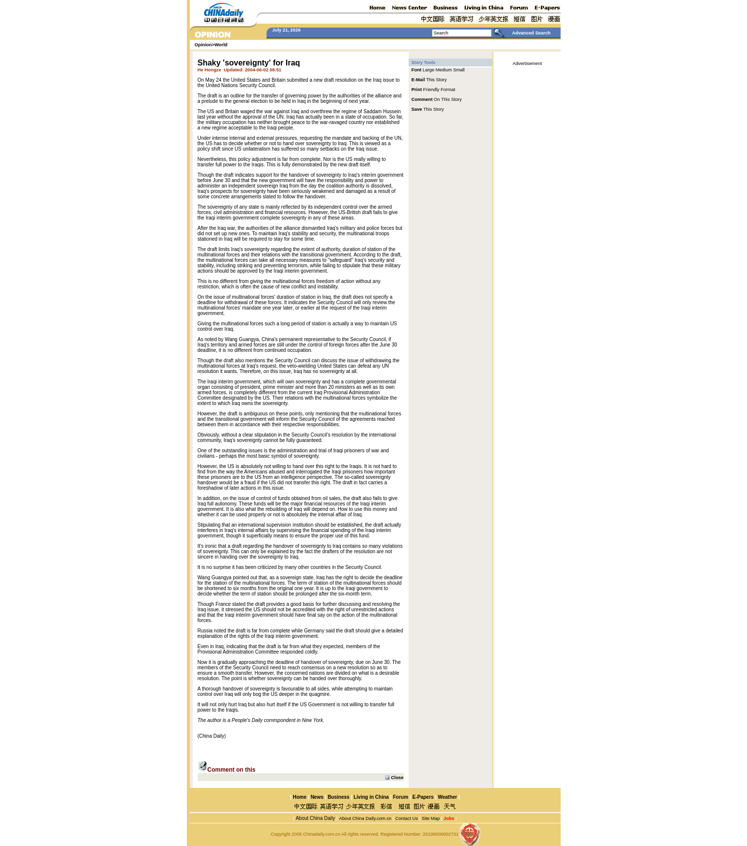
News (317, 797)
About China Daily (315, 818)
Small (459, 69)
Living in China (371, 797)
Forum (400, 797)
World (220, 44)
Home (299, 797)
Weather (446, 797)
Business (338, 797)
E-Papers (422, 797)
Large (428, 69)
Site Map (430, 818)
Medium (444, 69)
